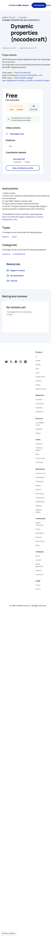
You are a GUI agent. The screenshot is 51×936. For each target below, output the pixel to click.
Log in (26, 5)
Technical (6, 254)
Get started (39, 5)
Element (5, 237)
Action (14, 237)
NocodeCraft (19, 159)
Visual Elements (19, 254)
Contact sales (15, 5)
